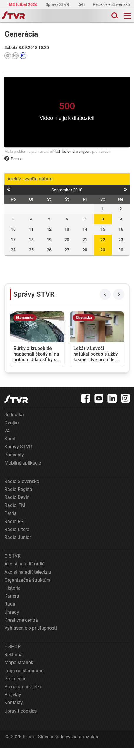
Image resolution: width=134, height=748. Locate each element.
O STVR (12, 556)
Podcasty (14, 454)
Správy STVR (58, 4)
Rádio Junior (17, 537)
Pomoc (13, 159)
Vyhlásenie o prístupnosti (30, 628)
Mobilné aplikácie (22, 463)
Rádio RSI (14, 521)
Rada (9, 604)
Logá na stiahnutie (23, 671)
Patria (10, 513)
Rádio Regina (18, 489)
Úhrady (11, 612)
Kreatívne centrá (21, 620)
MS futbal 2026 (23, 4)
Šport (10, 439)
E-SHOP (12, 646)
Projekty (12, 694)
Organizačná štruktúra (27, 580)
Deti (81, 4)
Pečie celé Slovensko (112, 4)
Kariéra (11, 596)
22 (102, 239)
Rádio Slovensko (21, 481)
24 (7, 431)
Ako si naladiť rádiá (24, 564)
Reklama (13, 654)
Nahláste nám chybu (71, 151)
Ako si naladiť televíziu (27, 572)
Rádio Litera (16, 529)
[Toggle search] (114, 15)
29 (102, 250)
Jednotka (14, 414)
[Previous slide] (105, 294)
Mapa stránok (18, 662)
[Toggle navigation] (127, 15)
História (12, 588)
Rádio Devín (16, 497)
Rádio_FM (14, 505)
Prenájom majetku (23, 686)
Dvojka (11, 423)
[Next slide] (118, 294)
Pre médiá (14, 678)
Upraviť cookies (20, 711)
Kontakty (13, 702)
